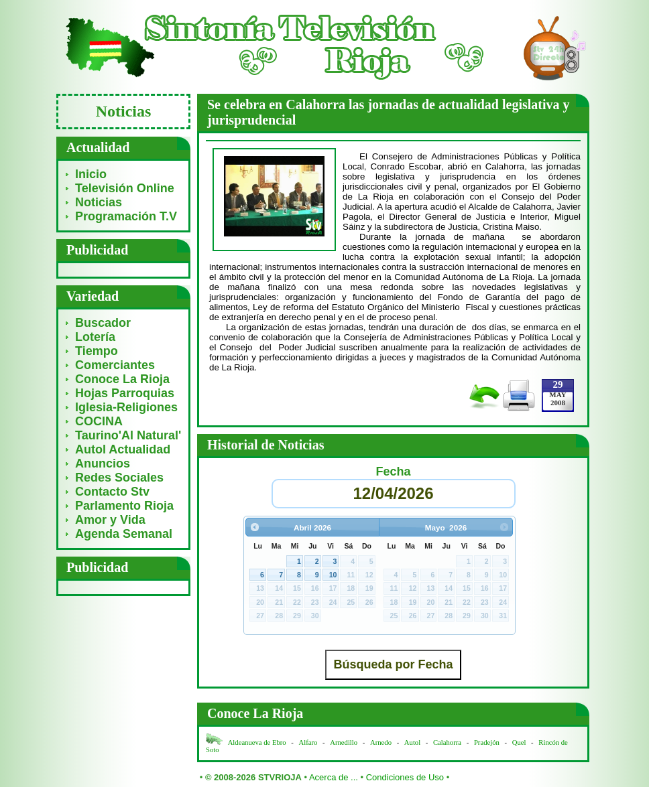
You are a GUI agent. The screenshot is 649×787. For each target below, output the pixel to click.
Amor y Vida (110, 519)
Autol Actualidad (122, 449)
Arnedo (381, 742)
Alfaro (308, 742)
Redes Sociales (119, 477)
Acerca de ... (333, 777)
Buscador (103, 323)
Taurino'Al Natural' (128, 435)
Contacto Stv (112, 491)
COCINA (99, 421)
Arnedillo (343, 742)
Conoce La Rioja (122, 379)
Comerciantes (115, 365)
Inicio (91, 174)
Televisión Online (124, 188)
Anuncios (102, 463)
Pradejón (486, 742)
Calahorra (447, 742)
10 (333, 575)
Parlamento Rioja (124, 505)
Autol (413, 742)
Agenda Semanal (123, 534)
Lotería (95, 337)
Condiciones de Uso (405, 777)
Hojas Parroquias (124, 393)
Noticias (98, 202)
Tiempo (96, 351)
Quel (519, 742)
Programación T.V (126, 216)
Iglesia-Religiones (126, 407)
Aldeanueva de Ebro (257, 742)
